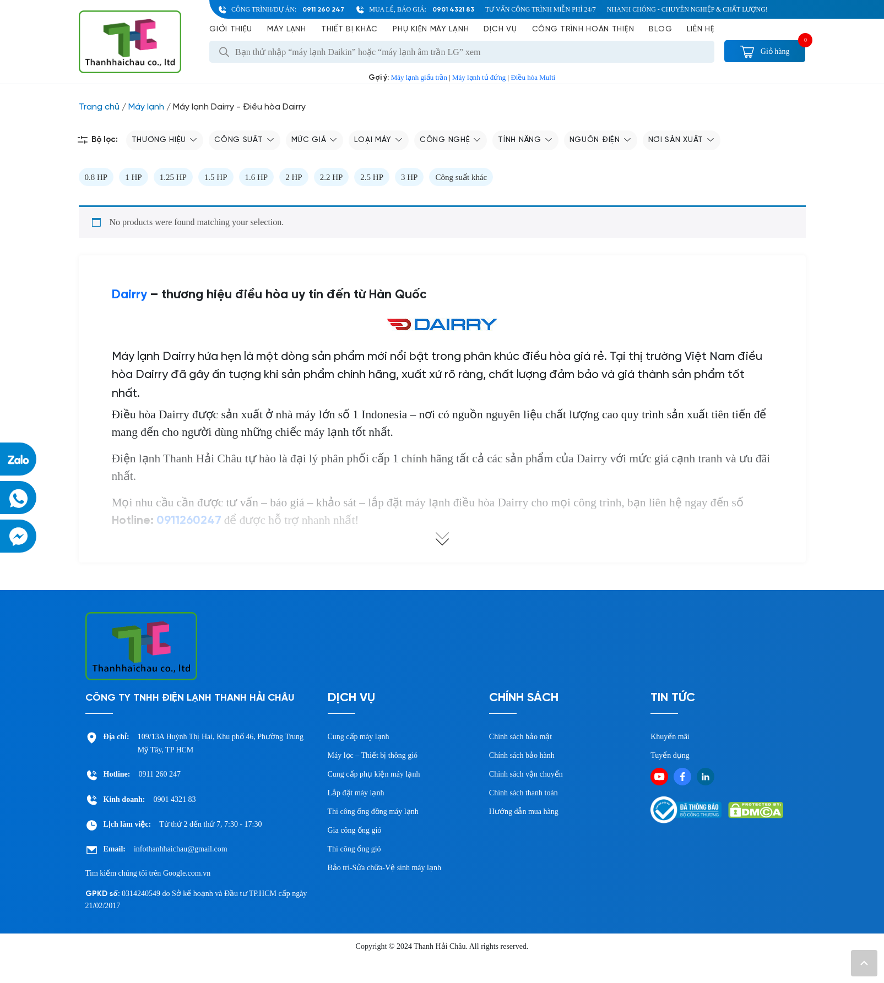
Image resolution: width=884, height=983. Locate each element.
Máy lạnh (286, 29)
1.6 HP (256, 177)
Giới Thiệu (230, 29)
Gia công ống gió (355, 830)
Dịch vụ (500, 29)
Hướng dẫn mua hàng (523, 811)
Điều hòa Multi (533, 77)
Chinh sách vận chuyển (526, 774)
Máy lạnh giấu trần (419, 77)
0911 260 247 (323, 9)
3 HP (409, 177)
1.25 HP (173, 177)
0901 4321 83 (453, 9)
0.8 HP (96, 177)
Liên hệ (700, 29)
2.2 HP (331, 177)
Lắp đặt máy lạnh (356, 793)
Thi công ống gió (354, 849)
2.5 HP (371, 177)
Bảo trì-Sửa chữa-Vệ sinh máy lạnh (384, 868)
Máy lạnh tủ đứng (479, 77)
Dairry (129, 295)
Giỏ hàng (764, 51)
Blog (660, 29)
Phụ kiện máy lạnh (431, 29)
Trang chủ (99, 107)
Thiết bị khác (349, 29)
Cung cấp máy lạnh (358, 737)
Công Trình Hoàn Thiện (583, 29)
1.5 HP (215, 177)
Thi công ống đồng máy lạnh (373, 811)
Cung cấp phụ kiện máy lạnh (374, 774)
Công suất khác (461, 177)
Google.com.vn (186, 873)
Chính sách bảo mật (520, 737)
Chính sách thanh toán (523, 793)
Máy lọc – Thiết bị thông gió (373, 755)
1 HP (133, 177)
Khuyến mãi (670, 737)
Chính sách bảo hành (522, 755)
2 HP (293, 177)
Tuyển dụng (670, 755)
